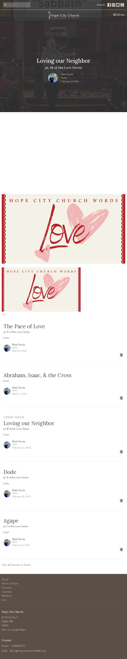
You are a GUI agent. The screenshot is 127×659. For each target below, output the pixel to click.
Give (4, 599)
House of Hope (10, 583)
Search (101, 4)
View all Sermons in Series (16, 564)
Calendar (7, 591)
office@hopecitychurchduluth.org (27, 650)
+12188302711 (18, 645)
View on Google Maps (14, 629)
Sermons (7, 587)
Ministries (7, 595)
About (5, 579)
